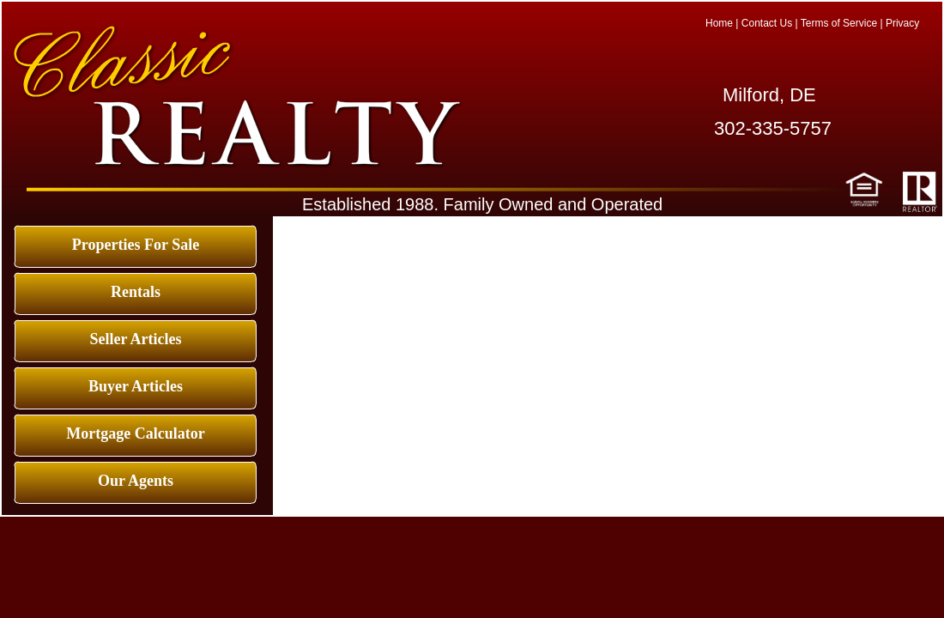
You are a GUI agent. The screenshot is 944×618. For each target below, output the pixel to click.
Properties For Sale (135, 244)
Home (719, 23)
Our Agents (135, 480)
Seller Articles (135, 339)
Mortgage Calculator (135, 433)
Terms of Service (839, 23)
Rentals (135, 291)
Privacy (902, 23)
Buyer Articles (135, 386)
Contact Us (766, 23)
